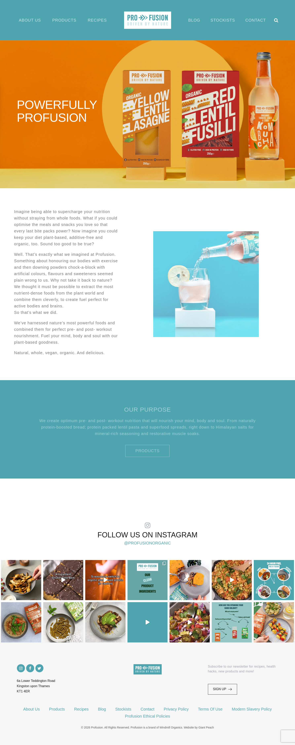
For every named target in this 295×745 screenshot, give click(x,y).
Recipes (97, 20)
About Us (30, 20)
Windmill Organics (170, 727)
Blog (194, 20)
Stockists (223, 20)
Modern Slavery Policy (252, 709)
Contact (255, 20)
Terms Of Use (210, 709)
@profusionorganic (147, 543)
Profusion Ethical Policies (147, 716)
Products (64, 20)
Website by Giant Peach (199, 727)
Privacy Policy (176, 709)
